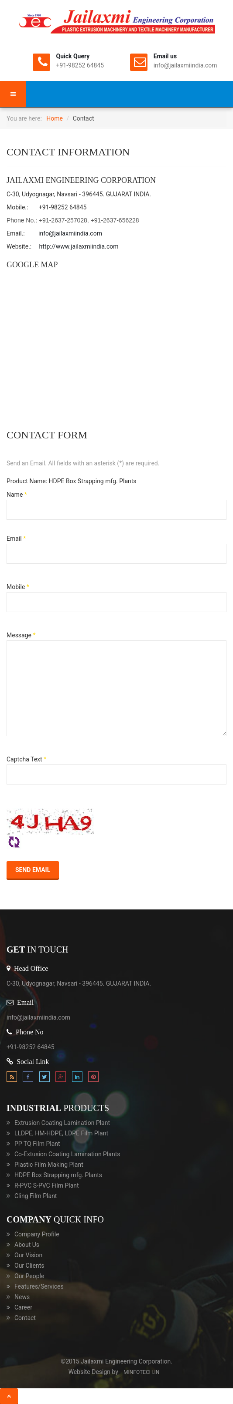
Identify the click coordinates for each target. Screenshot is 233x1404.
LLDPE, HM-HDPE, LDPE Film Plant (61, 1133)
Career (23, 1307)
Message (21, 635)
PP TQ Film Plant (37, 1143)
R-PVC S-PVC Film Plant (46, 1185)
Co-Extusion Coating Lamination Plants (67, 1154)
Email (16, 538)
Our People (29, 1276)
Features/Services (39, 1286)
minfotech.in (141, 1372)
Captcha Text (26, 759)
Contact (25, 1317)
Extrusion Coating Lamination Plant (62, 1122)
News (22, 1296)
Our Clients (29, 1265)
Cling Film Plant (35, 1195)
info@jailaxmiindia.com (70, 233)
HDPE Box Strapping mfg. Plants (58, 1175)
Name (17, 494)
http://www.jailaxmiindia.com (79, 246)
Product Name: (27, 481)
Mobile (18, 586)
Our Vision (28, 1255)
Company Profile (36, 1234)
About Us (26, 1244)
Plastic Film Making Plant (48, 1164)
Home (54, 118)
